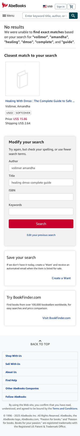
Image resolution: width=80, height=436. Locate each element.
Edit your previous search (41, 235)
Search (41, 224)
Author (13, 161)
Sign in (61, 6)
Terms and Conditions (64, 408)
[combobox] (45, 15)
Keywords (15, 205)
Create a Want (61, 278)
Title (12, 175)
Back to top (40, 344)
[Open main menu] (9, 15)
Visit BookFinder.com (56, 318)
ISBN (12, 190)
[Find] (73, 15)
